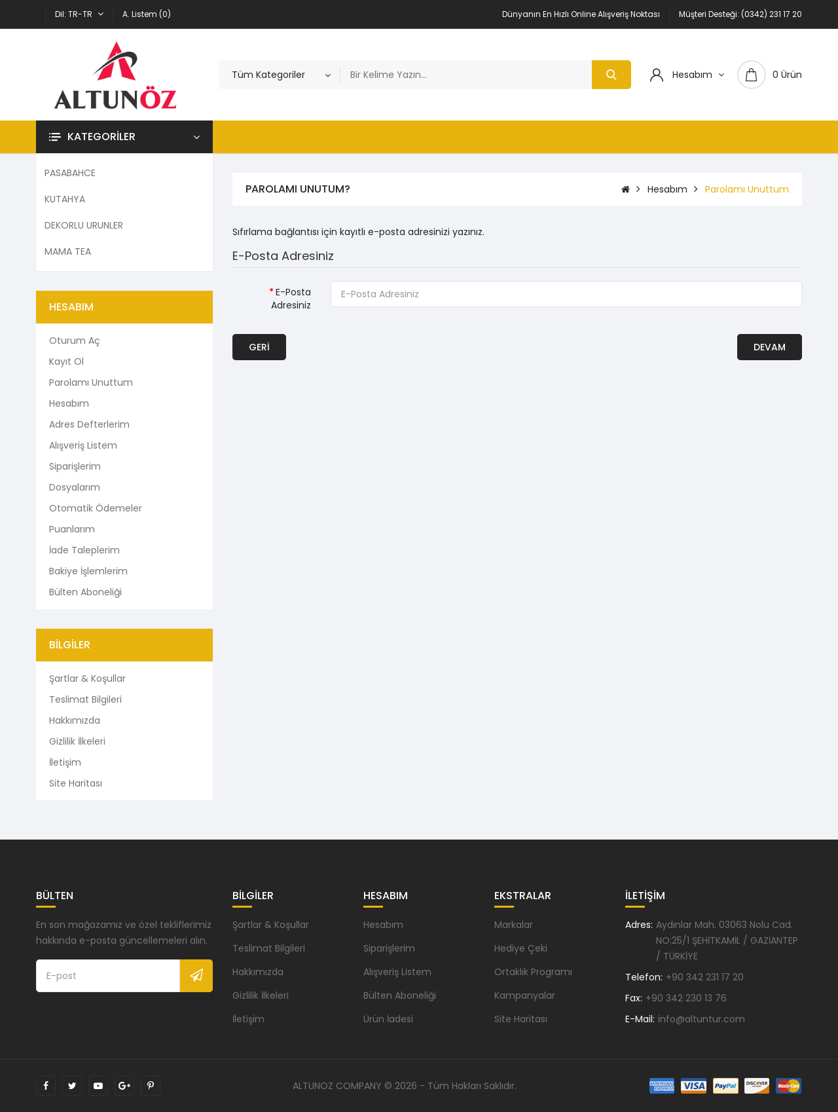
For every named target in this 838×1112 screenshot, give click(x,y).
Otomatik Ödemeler (95, 508)
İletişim (65, 762)
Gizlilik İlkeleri (77, 741)
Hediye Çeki (520, 948)
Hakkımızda (74, 720)
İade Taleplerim (84, 550)
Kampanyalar (524, 995)
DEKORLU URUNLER (84, 225)
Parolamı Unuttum (91, 382)
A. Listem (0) (146, 14)
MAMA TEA (68, 251)
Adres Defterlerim (89, 424)
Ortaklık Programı (533, 971)
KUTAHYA (65, 199)
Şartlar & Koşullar (87, 678)
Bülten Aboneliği (85, 592)
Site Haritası (75, 783)
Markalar (513, 924)
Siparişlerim (75, 466)
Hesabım (69, 403)
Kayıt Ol (66, 361)
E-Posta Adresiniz (291, 299)
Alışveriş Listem (83, 445)
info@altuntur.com (701, 1019)
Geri (259, 347)
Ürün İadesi (388, 1019)
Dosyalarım (74, 487)
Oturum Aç (74, 340)
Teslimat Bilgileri (85, 699)
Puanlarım (72, 529)
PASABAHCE (70, 172)
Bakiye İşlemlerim (88, 571)
